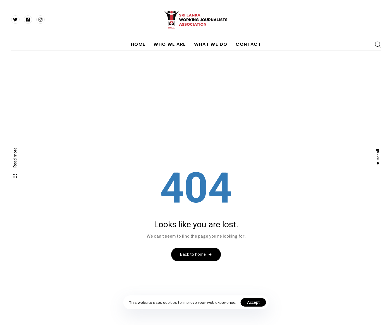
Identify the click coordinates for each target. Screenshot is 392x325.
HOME (138, 44)
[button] (376, 44)
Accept (253, 302)
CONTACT (248, 44)
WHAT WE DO (210, 44)
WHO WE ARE (170, 44)
